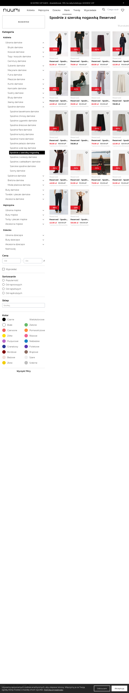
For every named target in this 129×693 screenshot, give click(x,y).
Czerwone (9, 330)
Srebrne (30, 362)
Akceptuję (119, 688)
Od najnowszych (12, 284)
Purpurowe (10, 341)
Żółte (7, 335)
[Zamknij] (123, 3)
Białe (7, 325)
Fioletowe (31, 346)
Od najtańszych (11, 289)
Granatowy (10, 346)
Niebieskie (31, 341)
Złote (7, 362)
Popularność (10, 280)
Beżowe (8, 357)
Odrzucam (102, 688)
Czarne (8, 319)
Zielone (30, 325)
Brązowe (31, 352)
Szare (29, 357)
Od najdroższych (12, 293)
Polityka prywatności (53, 690)
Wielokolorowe (34, 319)
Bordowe (9, 352)
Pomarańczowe (34, 330)
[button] (62, 3)
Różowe (30, 335)
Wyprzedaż (9, 269)
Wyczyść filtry (24, 371)
